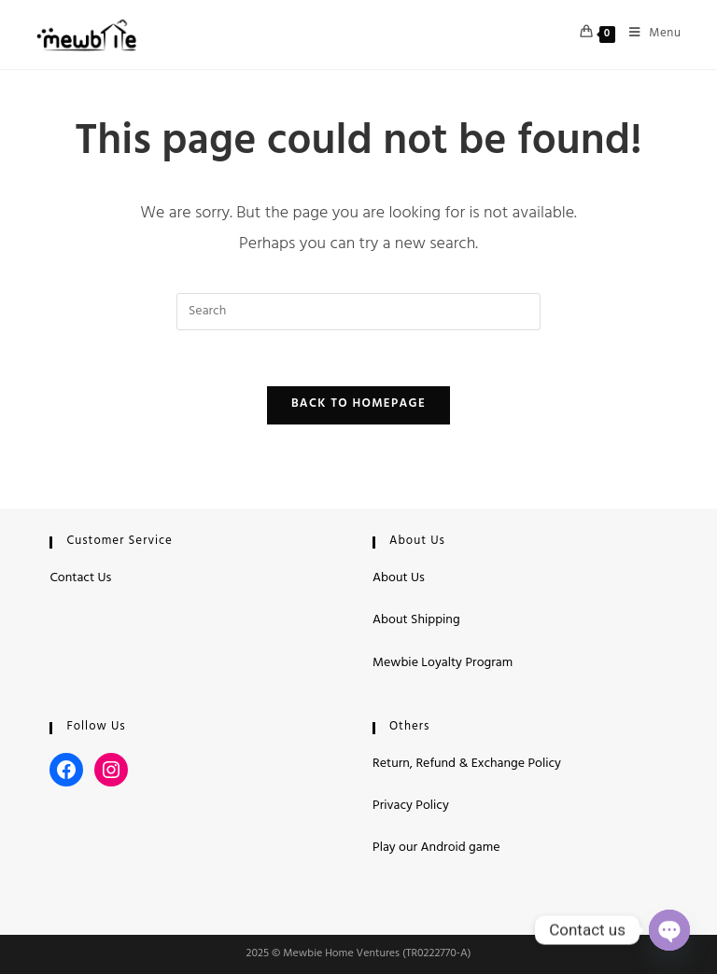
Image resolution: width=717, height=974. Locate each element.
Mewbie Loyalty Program (443, 663)
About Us (399, 578)
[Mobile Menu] (648, 34)
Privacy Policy (411, 806)
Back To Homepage (358, 405)
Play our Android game (436, 848)
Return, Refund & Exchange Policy (467, 764)
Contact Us (80, 578)
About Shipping (416, 620)
